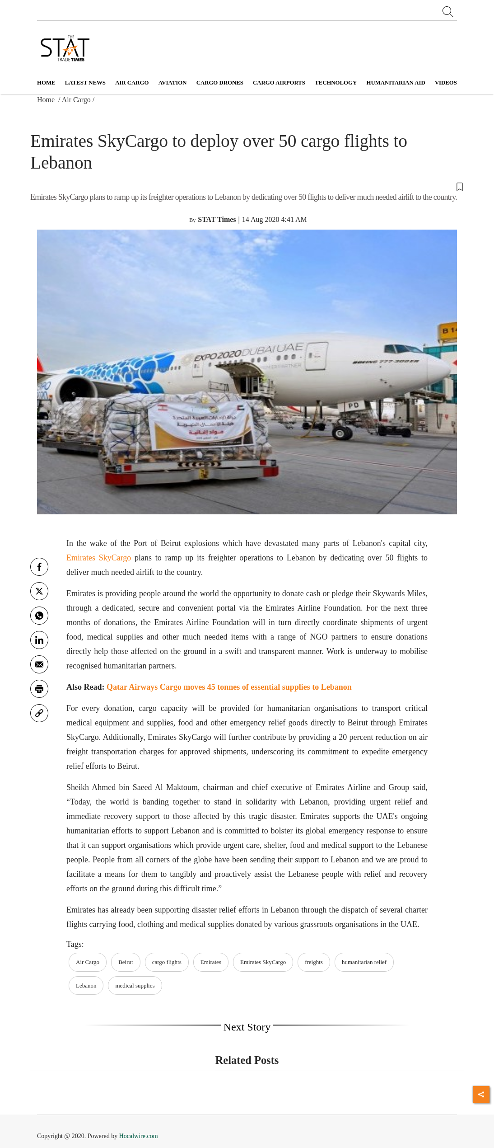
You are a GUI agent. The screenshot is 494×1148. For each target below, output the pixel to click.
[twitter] (39, 591)
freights (314, 962)
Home (46, 83)
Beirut (125, 962)
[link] (39, 713)
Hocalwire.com (138, 1136)
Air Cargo (76, 100)
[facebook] (39, 567)
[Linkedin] (39, 640)
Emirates (210, 962)
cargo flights (167, 962)
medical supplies (134, 985)
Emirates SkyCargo (98, 557)
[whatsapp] (39, 616)
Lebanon (86, 985)
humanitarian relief (364, 962)
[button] (247, 185)
